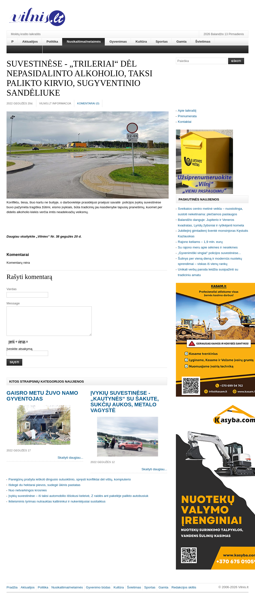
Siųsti (14, 368)
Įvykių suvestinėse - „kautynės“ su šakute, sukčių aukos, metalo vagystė (124, 407)
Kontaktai (184, 121)
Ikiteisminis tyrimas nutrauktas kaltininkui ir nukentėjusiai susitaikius (56, 507)
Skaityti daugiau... (70, 463)
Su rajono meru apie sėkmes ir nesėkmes (208, 247)
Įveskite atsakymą (19, 354)
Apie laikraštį (187, 110)
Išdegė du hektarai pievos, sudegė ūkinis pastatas (44, 491)
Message (13, 303)
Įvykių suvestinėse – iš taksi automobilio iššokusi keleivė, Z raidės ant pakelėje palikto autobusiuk (78, 501)
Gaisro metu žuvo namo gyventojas (42, 402)
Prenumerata (187, 116)
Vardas (12, 289)
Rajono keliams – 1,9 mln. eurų (200, 242)
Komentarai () (88, 103)
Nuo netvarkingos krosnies (27, 496)
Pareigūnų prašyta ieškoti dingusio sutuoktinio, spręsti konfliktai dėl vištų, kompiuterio (69, 485)
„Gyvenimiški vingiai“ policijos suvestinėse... (209, 253)
